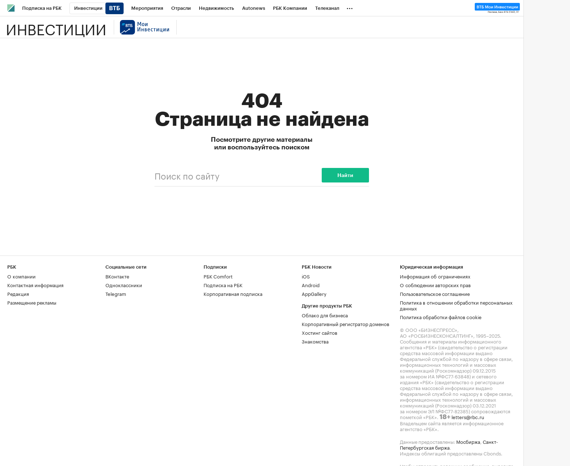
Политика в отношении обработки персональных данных (456, 305)
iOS (306, 276)
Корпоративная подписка (233, 293)
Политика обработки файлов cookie (441, 316)
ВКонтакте (117, 276)
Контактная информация (35, 284)
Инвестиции (56, 27)
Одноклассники (123, 284)
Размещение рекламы (31, 302)
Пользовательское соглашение (435, 293)
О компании (21, 276)
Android (311, 284)
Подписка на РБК (223, 284)
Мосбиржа (468, 441)
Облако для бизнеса (325, 314)
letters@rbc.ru (467, 416)
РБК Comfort (218, 276)
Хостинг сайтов (319, 332)
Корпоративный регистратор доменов (345, 323)
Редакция (18, 293)
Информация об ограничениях (435, 276)
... (349, 7)
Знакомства (315, 341)
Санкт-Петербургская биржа (449, 444)
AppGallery (314, 293)
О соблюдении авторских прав (435, 284)
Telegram (115, 293)
